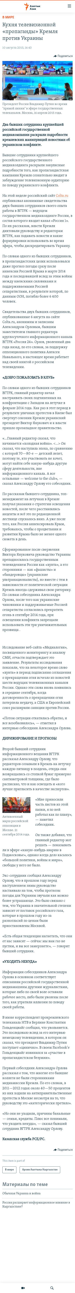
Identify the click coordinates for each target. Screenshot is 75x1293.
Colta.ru (62, 196)
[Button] (63, 56)
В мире (8, 17)
